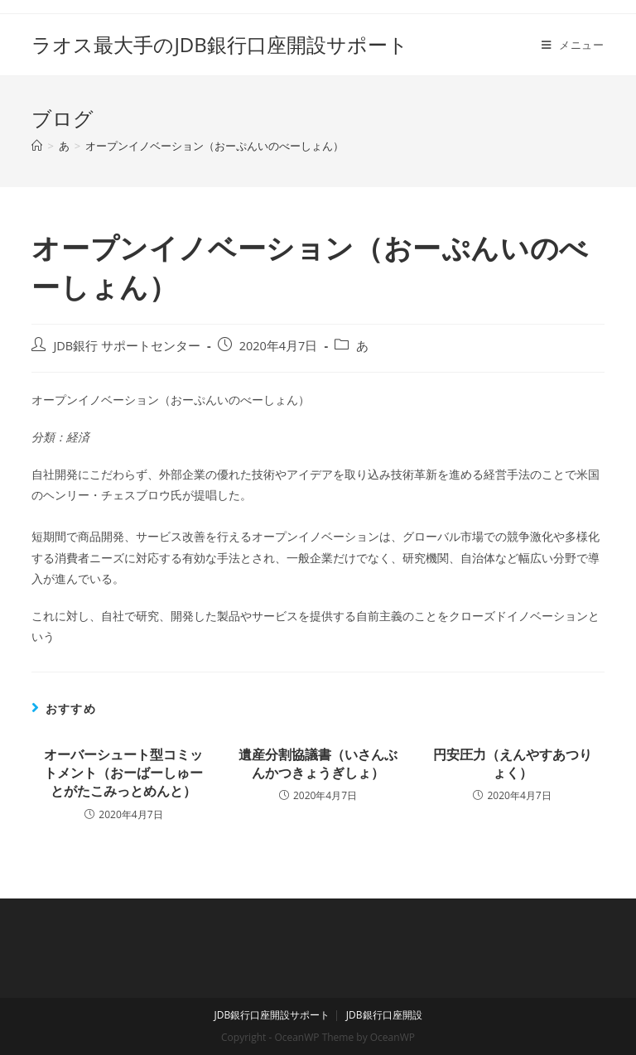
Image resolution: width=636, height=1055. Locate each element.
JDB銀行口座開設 (384, 1015)
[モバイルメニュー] (573, 44)
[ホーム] (36, 145)
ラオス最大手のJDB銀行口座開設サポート (219, 44)
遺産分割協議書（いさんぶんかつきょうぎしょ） (318, 763)
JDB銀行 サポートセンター (126, 346)
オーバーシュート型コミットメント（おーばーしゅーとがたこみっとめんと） (123, 773)
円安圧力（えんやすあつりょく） (512, 763)
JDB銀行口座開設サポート (272, 1015)
